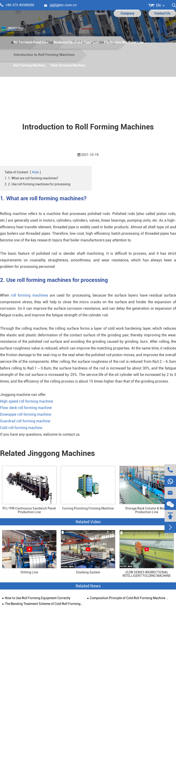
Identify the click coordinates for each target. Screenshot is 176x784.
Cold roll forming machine (21, 428)
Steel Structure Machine (67, 65)
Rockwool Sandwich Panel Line (76, 42)
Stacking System (88, 572)
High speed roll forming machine (26, 401)
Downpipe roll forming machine (25, 414)
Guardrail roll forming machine (25, 421)
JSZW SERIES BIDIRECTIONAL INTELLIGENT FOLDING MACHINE (146, 574)
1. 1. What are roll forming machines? (31, 178)
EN (158, 5)
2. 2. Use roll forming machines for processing (37, 184)
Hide (35, 172)
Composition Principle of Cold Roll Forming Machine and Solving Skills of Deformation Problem (129, 598)
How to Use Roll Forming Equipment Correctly (37, 598)
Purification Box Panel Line (123, 42)
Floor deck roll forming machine (26, 408)
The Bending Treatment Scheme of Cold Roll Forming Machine (44, 604)
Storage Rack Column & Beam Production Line (146, 510)
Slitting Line (29, 572)
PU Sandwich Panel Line (30, 42)
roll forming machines (29, 295)
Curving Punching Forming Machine (88, 508)
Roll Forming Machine (29, 65)
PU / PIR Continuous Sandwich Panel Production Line (29, 510)
